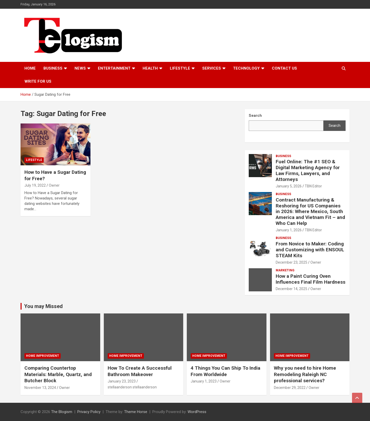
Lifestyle (180, 68)
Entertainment (114, 68)
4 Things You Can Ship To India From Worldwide (225, 371)
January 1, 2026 (289, 230)
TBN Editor (313, 186)
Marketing (285, 270)
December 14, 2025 (291, 289)
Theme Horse (135, 411)
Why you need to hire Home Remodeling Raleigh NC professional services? (305, 374)
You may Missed (43, 306)
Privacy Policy (88, 411)
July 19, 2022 (35, 185)
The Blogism (61, 411)
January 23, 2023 (122, 381)
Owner (54, 185)
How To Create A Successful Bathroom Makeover (140, 371)
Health (150, 68)
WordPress (197, 411)
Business (52, 68)
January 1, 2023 (204, 381)
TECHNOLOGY (246, 68)
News (80, 68)
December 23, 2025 (291, 262)
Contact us (284, 68)
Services (211, 68)
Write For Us (37, 81)
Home (30, 68)
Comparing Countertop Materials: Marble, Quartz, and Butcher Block (58, 374)
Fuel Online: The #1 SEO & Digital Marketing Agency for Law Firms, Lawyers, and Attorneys (308, 170)
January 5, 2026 (289, 186)
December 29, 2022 (290, 388)
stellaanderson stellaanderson (132, 387)
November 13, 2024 (40, 388)
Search (334, 125)
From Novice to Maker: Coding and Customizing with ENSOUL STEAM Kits (310, 250)
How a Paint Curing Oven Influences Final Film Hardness (310, 279)
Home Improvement (42, 356)
